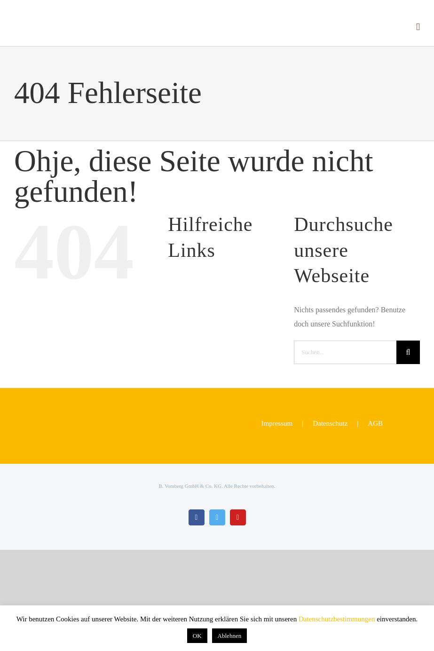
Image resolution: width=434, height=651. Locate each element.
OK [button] (197, 635)
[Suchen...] (345, 352)
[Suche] (408, 352)
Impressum (276, 423)
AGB (375, 423)
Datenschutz (330, 423)
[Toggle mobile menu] (418, 27)
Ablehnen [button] (230, 635)
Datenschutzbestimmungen (337, 619)
